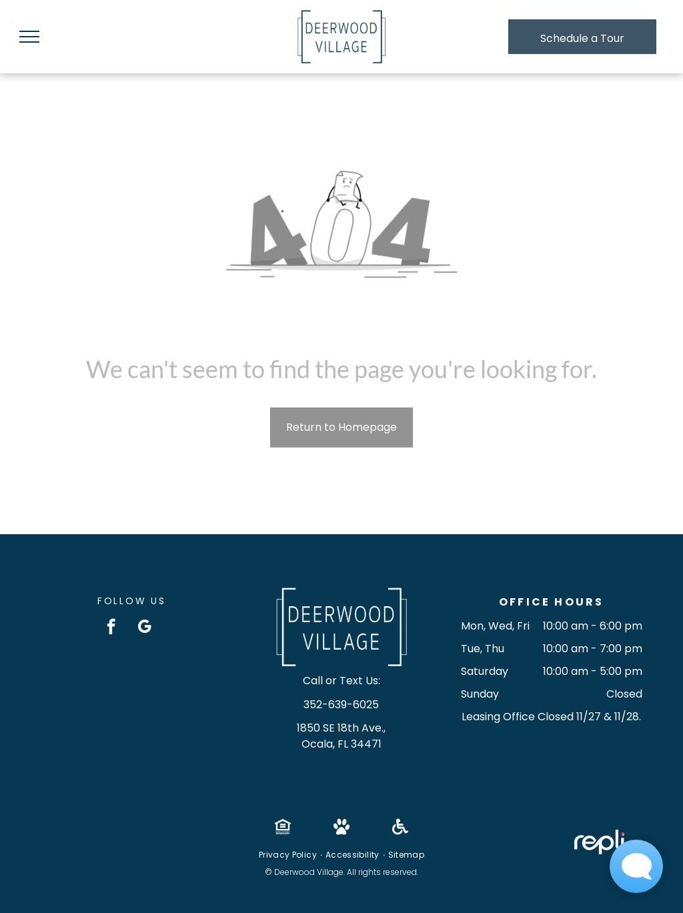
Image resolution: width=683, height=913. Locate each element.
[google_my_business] (144, 628)
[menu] (29, 36)
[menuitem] (288, 855)
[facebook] (111, 628)
